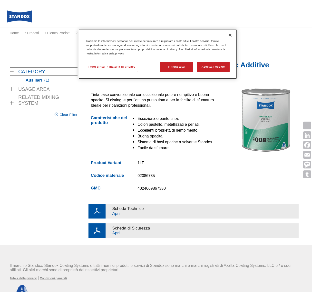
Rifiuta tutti (176, 66)
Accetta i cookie (213, 66)
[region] (157, 54)
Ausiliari (37, 80)
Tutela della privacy (23, 278)
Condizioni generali (53, 278)
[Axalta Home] (19, 18)
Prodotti (33, 33)
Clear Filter (68, 115)
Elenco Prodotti (58, 33)
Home (14, 33)
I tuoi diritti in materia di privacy (111, 66)
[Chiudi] (230, 35)
